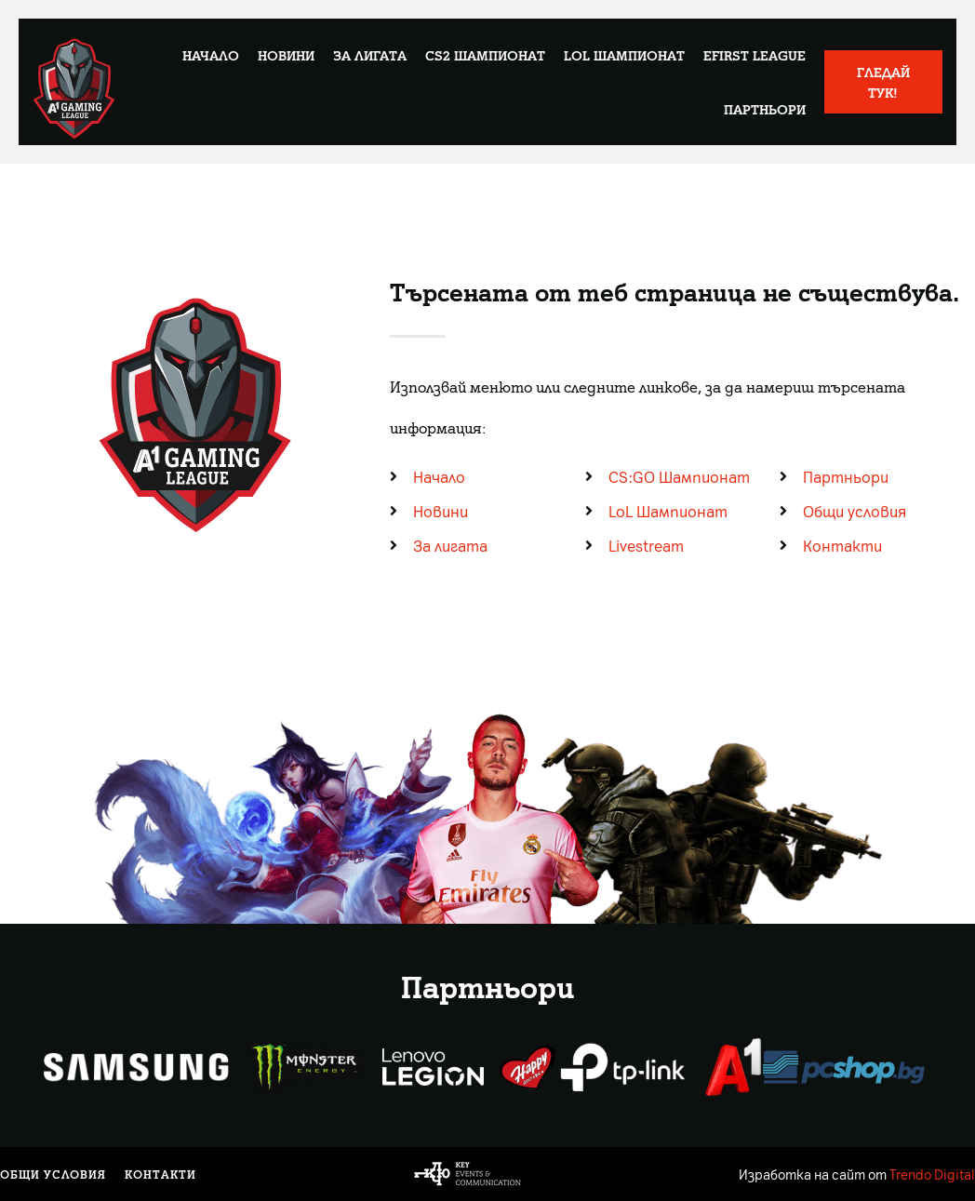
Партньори (765, 108)
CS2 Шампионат (485, 55)
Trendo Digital (932, 1174)
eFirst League (754, 55)
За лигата (370, 55)
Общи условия (53, 1174)
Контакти (160, 1174)
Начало (210, 55)
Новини (286, 55)
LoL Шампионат (624, 55)
